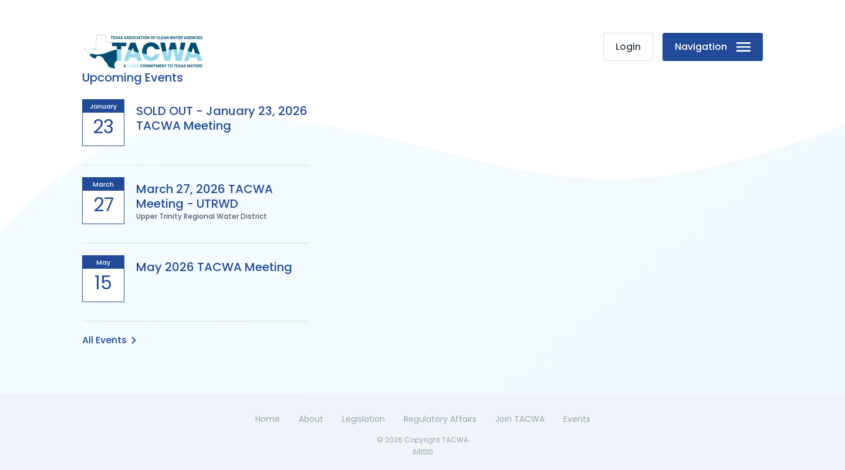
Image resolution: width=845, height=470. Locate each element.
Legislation (363, 419)
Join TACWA (520, 419)
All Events (109, 340)
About (311, 419)
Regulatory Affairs (440, 419)
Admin (423, 451)
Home (267, 419)
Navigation (713, 46)
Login (628, 46)
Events (576, 419)
